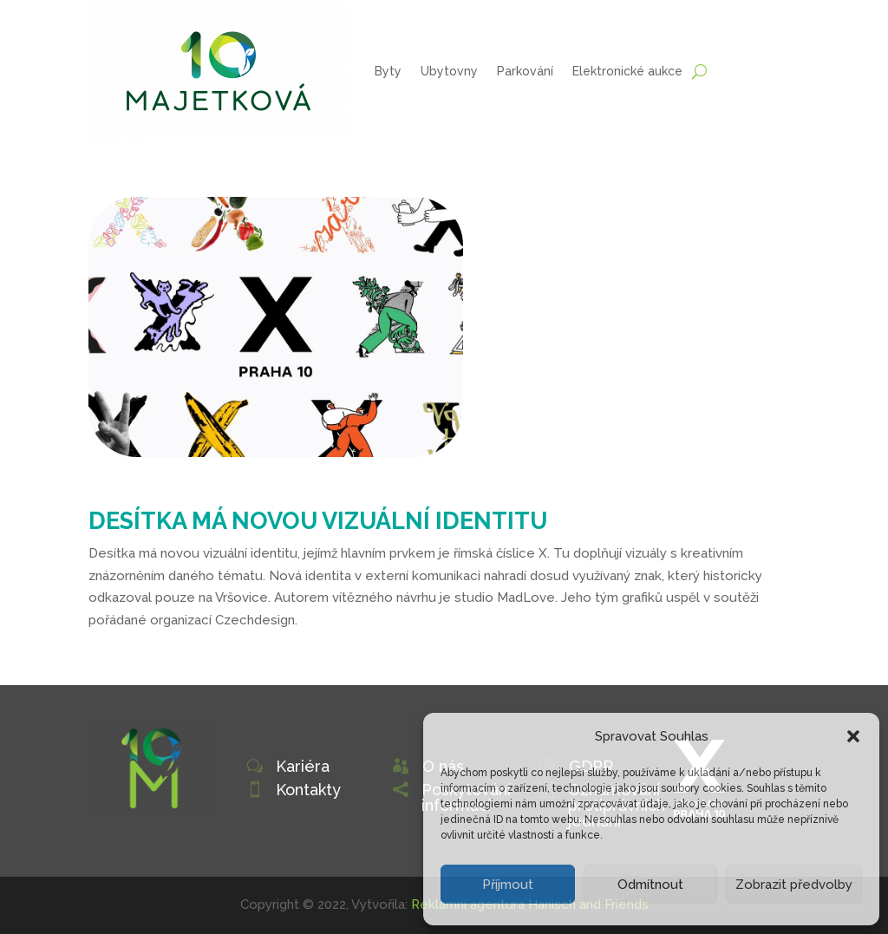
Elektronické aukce (627, 71)
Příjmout (507, 884)
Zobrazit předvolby (793, 884)
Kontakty (308, 790)
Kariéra (303, 766)
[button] (853, 736)
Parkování (525, 71)
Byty (388, 71)
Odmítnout (650, 884)
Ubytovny (449, 71)
